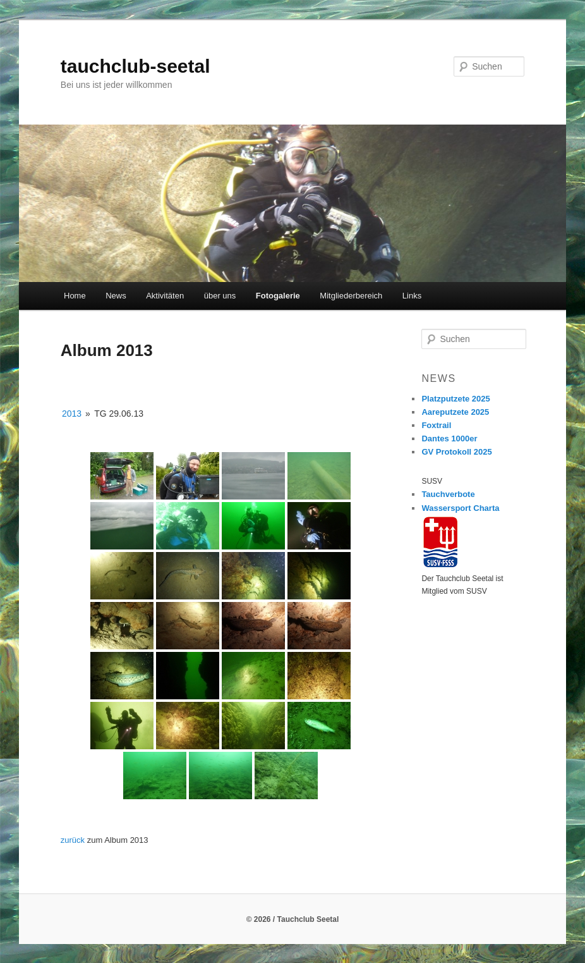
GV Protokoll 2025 (456, 452)
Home (75, 295)
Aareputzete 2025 (455, 412)
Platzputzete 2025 (455, 398)
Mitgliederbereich (351, 295)
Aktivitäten (165, 295)
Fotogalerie (278, 295)
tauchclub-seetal (135, 66)
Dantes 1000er (449, 438)
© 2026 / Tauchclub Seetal (292, 919)
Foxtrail (436, 425)
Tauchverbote (447, 494)
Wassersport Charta (460, 508)
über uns (220, 295)
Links (411, 295)
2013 (71, 413)
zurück (73, 840)
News (116, 295)
